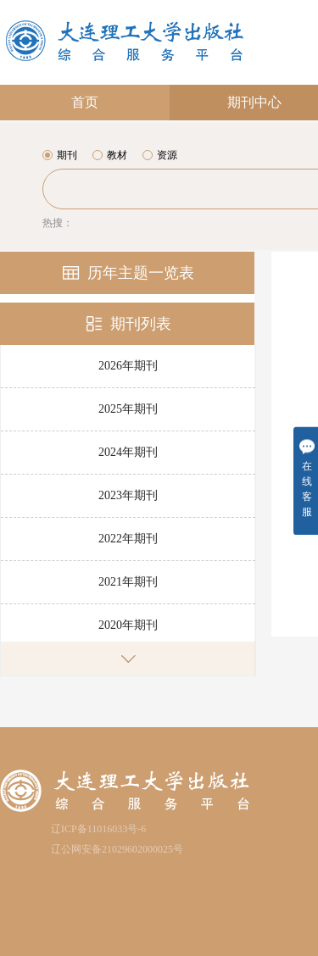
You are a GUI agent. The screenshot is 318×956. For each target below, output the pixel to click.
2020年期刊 (128, 625)
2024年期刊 (128, 452)
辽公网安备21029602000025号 (117, 849)
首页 (84, 102)
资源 (159, 155)
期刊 (59, 155)
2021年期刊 (128, 581)
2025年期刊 (128, 409)
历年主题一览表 (127, 273)
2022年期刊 (128, 538)
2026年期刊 (128, 365)
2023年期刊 (128, 495)
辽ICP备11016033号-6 (98, 829)
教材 (109, 155)
